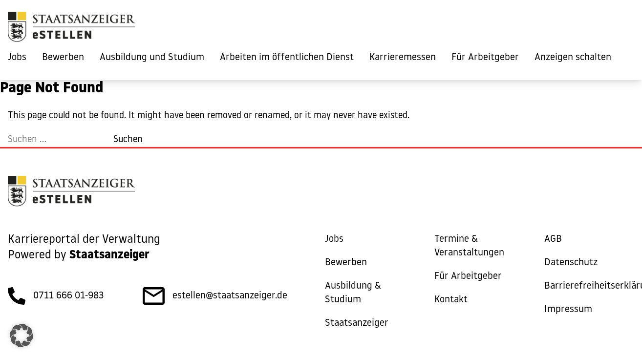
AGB (553, 239)
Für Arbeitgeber (485, 58)
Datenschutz (571, 263)
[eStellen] (71, 29)
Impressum (568, 310)
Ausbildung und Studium (152, 58)
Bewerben (63, 58)
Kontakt (451, 300)
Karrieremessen (402, 58)
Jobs (17, 58)
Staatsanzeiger (356, 323)
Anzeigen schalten (573, 58)
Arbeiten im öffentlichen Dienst (287, 58)
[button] (21, 335)
